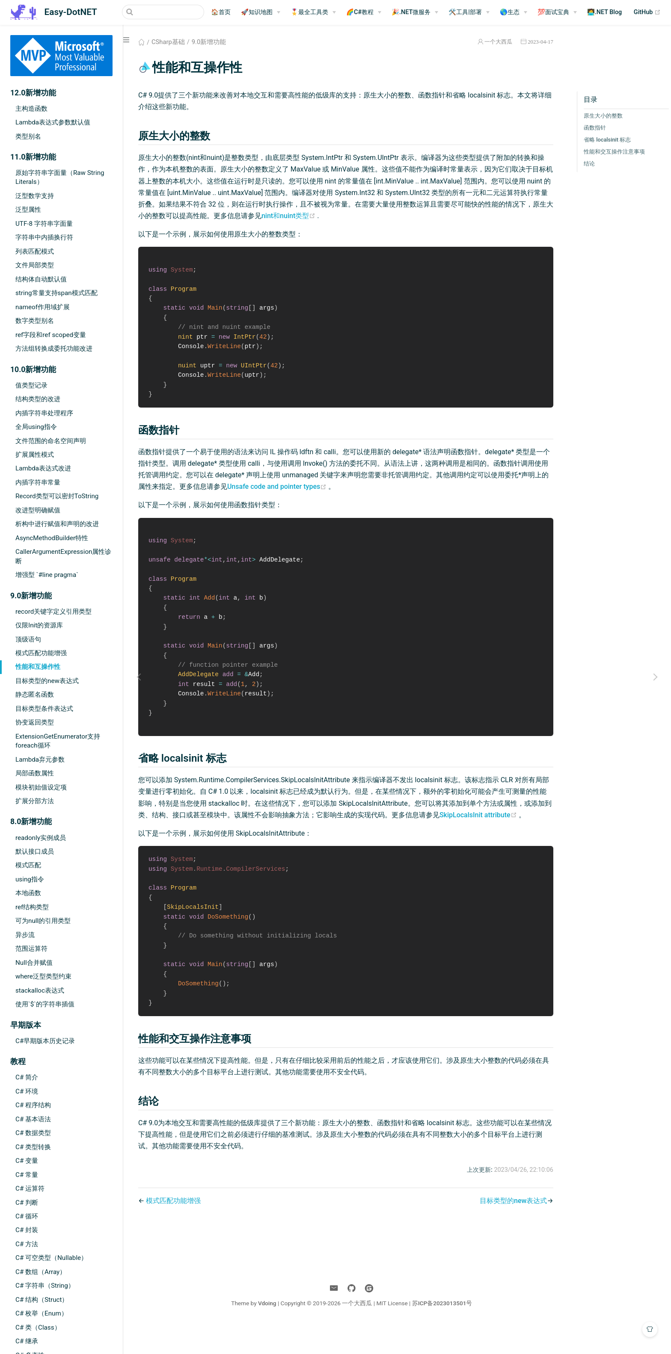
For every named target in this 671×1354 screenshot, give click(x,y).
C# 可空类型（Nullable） (51, 1258)
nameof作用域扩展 (42, 307)
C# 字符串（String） (44, 1285)
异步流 (25, 935)
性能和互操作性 (37, 667)
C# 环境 (26, 1091)
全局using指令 (36, 427)
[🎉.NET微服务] (415, 12)
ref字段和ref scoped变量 (50, 335)
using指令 (29, 879)
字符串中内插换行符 (44, 237)
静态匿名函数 (34, 694)
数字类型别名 (34, 321)
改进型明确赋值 (37, 510)
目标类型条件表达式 (44, 708)
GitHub (647, 12)
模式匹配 (28, 865)
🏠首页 (221, 12)
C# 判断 (26, 1202)
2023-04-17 (534, 41)
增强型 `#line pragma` (46, 575)
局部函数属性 (34, 773)
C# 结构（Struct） (41, 1300)
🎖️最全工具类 (309, 12)
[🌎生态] (513, 12)
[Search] (161, 12)
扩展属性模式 (34, 454)
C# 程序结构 (33, 1105)
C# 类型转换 (33, 1147)
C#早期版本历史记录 (45, 1041)
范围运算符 (31, 948)
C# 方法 (26, 1244)
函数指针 (588, 127)
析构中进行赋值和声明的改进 (57, 524)
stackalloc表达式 (39, 990)
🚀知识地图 (257, 12)
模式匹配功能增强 (41, 653)
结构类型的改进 (37, 399)
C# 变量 (26, 1161)
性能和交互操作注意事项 (607, 151)
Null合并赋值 (34, 963)
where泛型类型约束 (43, 976)
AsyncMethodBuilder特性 (51, 538)
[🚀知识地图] (260, 12)
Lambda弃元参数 (40, 759)
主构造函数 (31, 108)
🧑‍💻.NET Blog (604, 12)
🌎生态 (510, 12)
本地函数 (28, 893)
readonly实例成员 (40, 838)
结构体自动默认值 (41, 279)
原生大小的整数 (596, 115)
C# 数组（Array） (40, 1272)
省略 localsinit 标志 (600, 139)
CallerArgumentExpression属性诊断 (63, 556)
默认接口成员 (34, 851)
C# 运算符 (30, 1188)
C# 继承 (26, 1341)
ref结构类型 (32, 907)
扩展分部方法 (34, 801)
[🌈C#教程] (363, 12)
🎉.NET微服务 (411, 12)
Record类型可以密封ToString (56, 496)
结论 (582, 163)
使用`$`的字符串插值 (44, 1004)
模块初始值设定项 (41, 787)
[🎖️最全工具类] (313, 12)
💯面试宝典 (553, 12)
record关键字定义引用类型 (53, 611)
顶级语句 (28, 639)
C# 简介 (26, 1077)
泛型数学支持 (34, 196)
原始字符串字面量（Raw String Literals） (59, 177)
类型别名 (28, 136)
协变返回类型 (34, 722)
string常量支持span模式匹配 (56, 293)
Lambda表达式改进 (43, 468)
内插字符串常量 (37, 482)
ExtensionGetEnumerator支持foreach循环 (57, 741)
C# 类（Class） (38, 1327)
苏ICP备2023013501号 (443, 1331)
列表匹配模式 (34, 251)
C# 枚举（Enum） (41, 1313)
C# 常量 (26, 1175)
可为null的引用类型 (43, 921)
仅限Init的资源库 (39, 625)
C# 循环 (26, 1216)
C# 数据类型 (33, 1133)
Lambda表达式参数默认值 (52, 122)
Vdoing (268, 1331)
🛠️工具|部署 (465, 12)
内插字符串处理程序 (44, 413)
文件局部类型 (34, 265)
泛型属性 (28, 209)
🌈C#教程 (360, 12)
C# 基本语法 (33, 1119)
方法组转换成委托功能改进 (53, 348)
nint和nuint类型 (358, 216)
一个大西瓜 (492, 41)
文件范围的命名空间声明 (50, 441)
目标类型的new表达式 (47, 681)
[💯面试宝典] (557, 12)
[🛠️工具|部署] (469, 12)
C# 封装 (26, 1230)
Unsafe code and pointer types (322, 492)
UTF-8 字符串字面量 (44, 224)
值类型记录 (31, 385)
